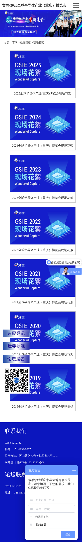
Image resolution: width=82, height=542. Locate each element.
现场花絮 (38, 42)
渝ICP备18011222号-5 (30, 462)
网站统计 (10, 462)
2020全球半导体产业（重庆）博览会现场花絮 (42, 334)
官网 (14, 42)
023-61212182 (13, 442)
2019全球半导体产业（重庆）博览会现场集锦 (42, 386)
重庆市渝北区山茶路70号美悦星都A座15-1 (31, 455)
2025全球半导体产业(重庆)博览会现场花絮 (42, 73)
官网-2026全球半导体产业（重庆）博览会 (34, 5)
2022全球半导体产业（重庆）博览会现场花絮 (42, 229)
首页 (6, 42)
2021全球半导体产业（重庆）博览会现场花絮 (42, 281)
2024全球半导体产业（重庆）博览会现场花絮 (42, 125)
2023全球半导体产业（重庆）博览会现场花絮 (42, 177)
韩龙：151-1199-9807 (18, 449)
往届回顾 (25, 42)
